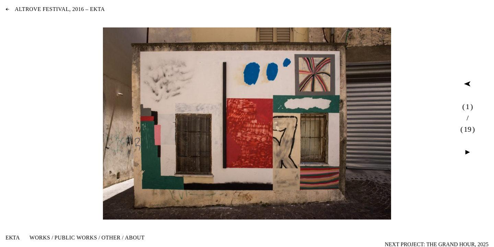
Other (111, 237)
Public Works (76, 237)
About (135, 237)
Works (40, 237)
